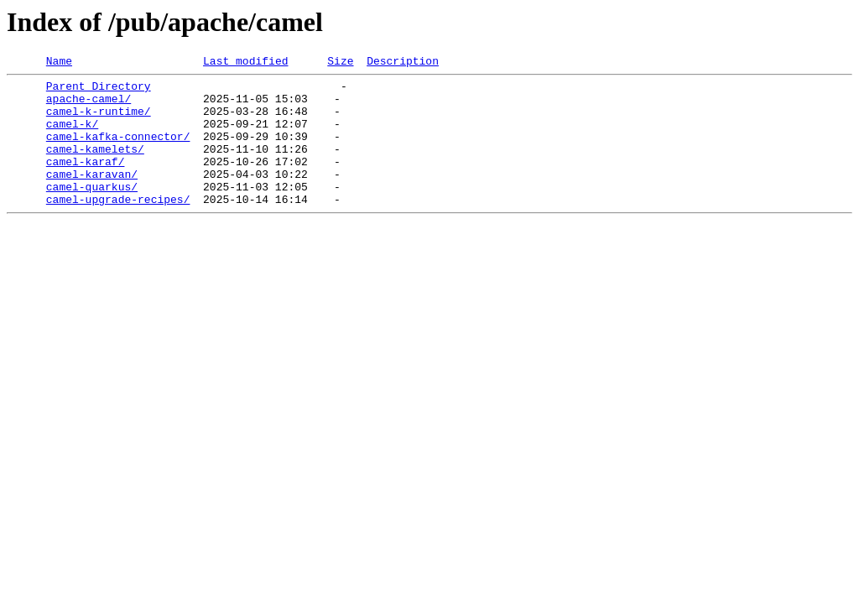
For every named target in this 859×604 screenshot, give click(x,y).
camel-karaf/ (85, 181)
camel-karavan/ (92, 196)
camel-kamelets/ (95, 166)
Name (59, 62)
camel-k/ (72, 135)
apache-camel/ (88, 105)
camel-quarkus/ (92, 211)
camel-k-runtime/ (98, 120)
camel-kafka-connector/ (118, 151)
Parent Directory (98, 90)
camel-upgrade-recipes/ (118, 226)
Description (403, 62)
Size (340, 62)
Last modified (245, 62)
